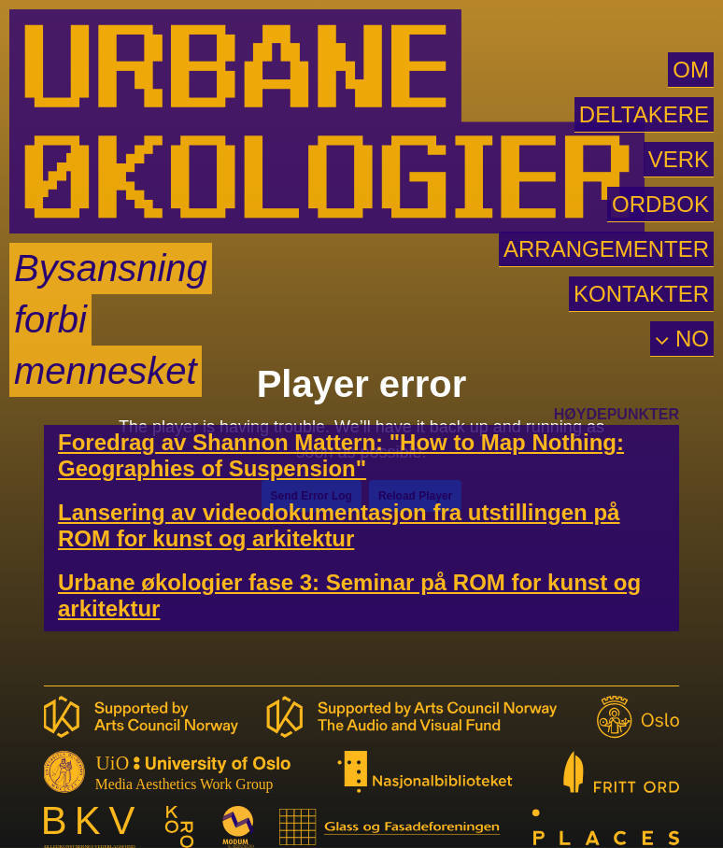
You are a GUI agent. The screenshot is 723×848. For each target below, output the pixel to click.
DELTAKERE (644, 114)
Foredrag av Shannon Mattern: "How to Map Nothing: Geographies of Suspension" (341, 455)
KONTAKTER (641, 293)
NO (689, 338)
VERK (678, 159)
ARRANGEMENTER (606, 248)
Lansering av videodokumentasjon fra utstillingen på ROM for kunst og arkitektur (338, 525)
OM (691, 69)
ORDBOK (660, 204)
